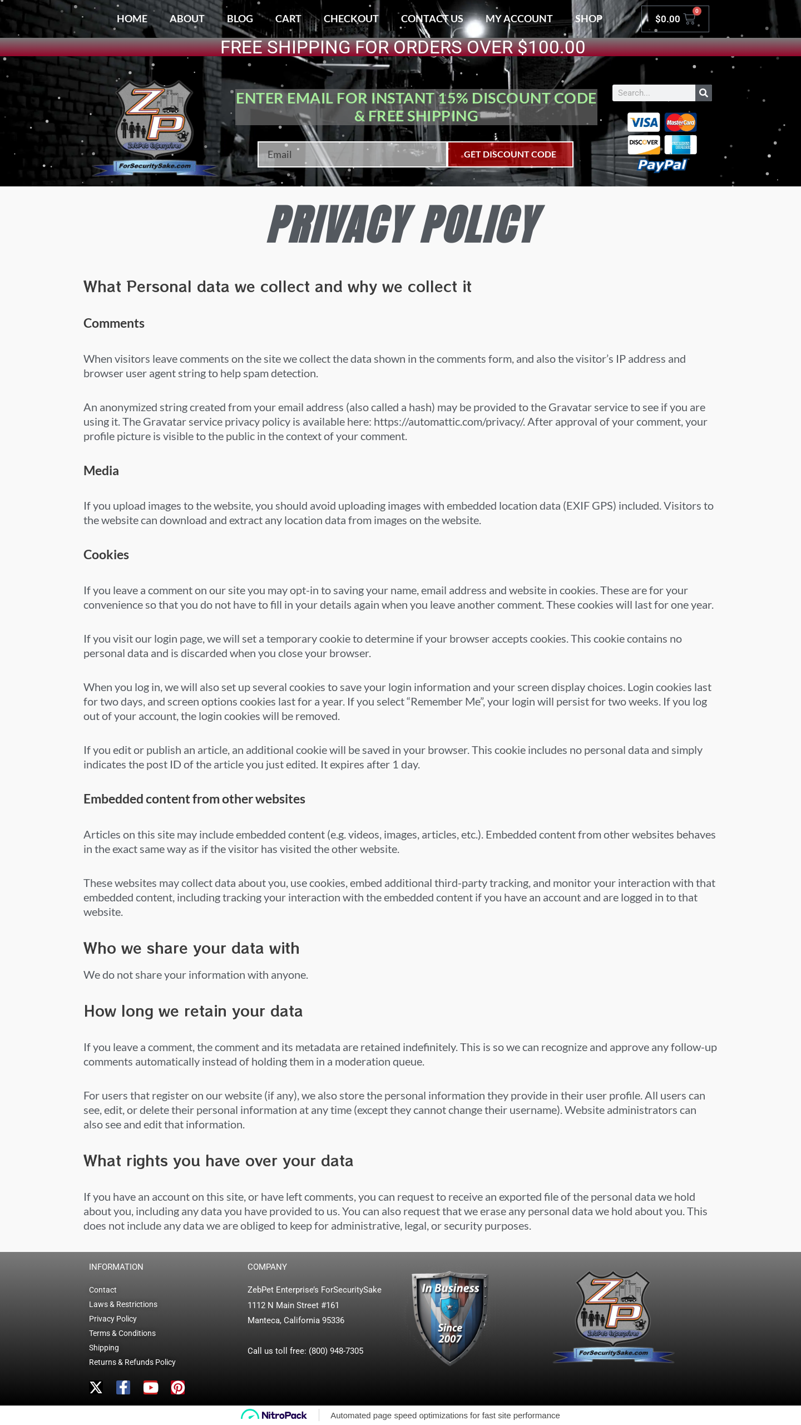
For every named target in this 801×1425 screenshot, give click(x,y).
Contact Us (432, 18)
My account (519, 18)
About (187, 18)
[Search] (703, 93)
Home (132, 18)
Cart (288, 18)
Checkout (351, 18)
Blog (240, 18)
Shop (588, 18)
